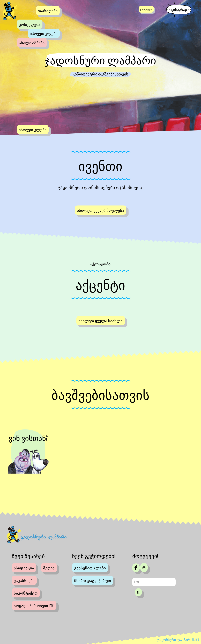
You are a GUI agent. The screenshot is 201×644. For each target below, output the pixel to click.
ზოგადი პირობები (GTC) (34, 606)
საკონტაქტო (26, 593)
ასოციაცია (24, 568)
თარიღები (48, 11)
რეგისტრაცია (178, 10)
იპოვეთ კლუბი (44, 34)
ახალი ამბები (32, 43)
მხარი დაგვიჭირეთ (92, 581)
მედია (49, 568)
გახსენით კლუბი (90, 568)
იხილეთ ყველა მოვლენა (100, 210)
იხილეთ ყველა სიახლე (100, 321)
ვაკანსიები (24, 581)
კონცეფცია (29, 24)
